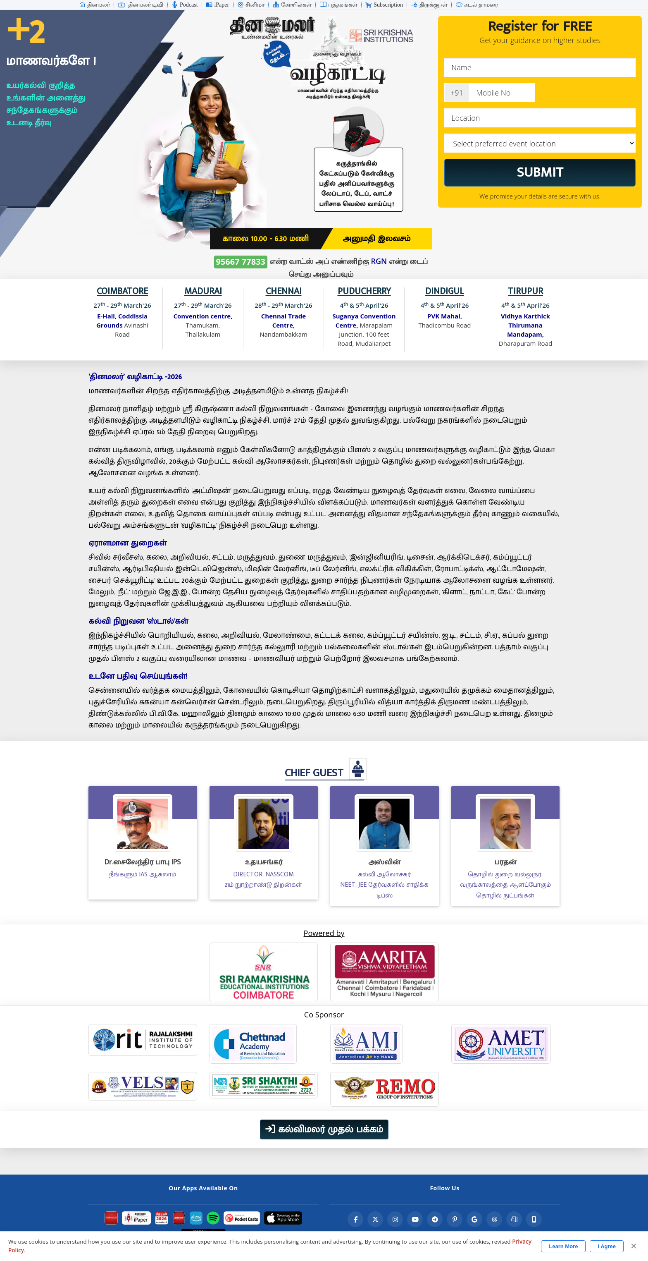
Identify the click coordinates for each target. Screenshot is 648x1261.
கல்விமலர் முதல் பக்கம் (324, 1129)
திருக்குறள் (429, 4)
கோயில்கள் (292, 4)
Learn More (563, 1246)
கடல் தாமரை (477, 4)
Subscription (384, 4)
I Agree (607, 1246)
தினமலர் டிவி (141, 4)
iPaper (217, 4)
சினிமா (250, 4)
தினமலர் (94, 4)
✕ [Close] (633, 1246)
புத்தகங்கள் (338, 4)
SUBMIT (540, 172)
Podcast (185, 4)
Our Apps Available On (203, 1188)
